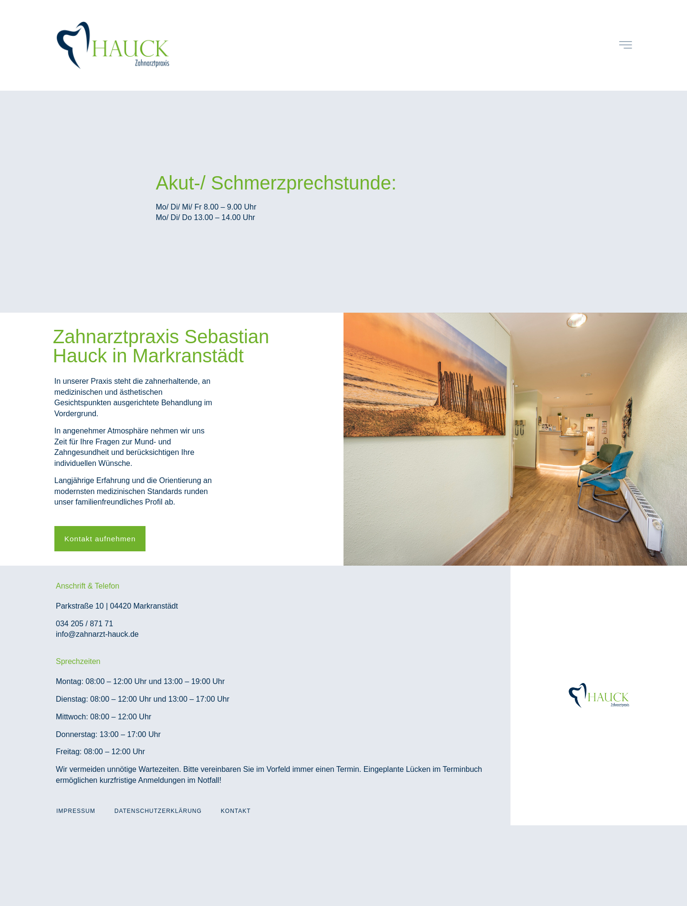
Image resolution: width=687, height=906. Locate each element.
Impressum (75, 811)
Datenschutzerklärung (158, 811)
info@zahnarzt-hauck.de (97, 635)
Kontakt (236, 811)
